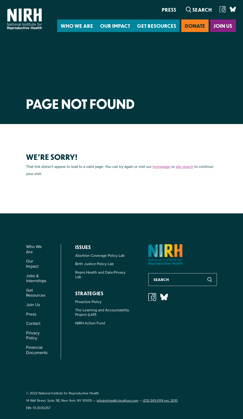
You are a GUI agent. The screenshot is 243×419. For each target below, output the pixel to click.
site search (184, 166)
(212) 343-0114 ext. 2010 (160, 400)
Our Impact (115, 26)
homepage (161, 166)
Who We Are (77, 26)
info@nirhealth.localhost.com (117, 400)
